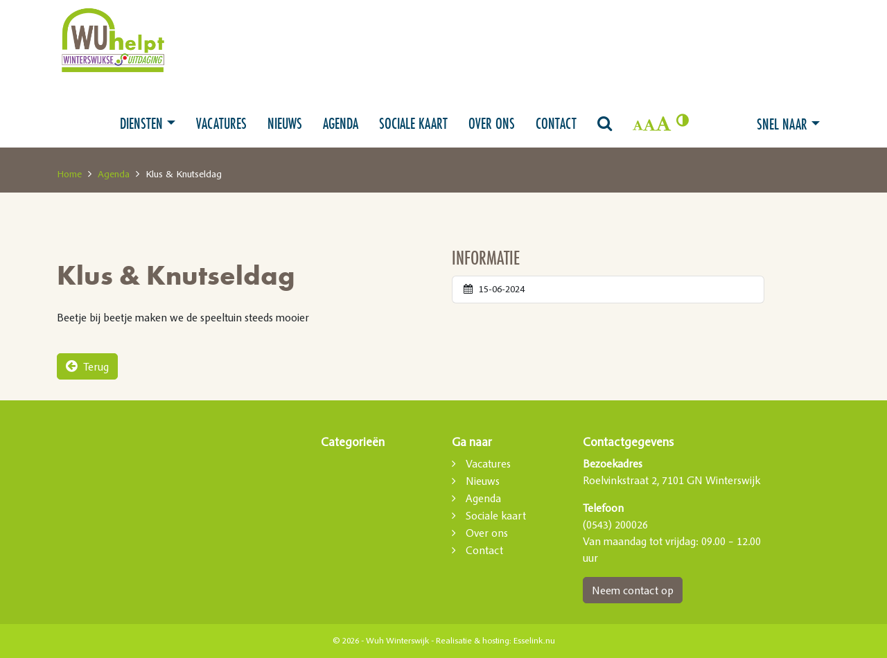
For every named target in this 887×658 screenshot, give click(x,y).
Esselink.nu (534, 640)
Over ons (491, 123)
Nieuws (284, 123)
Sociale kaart (413, 123)
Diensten (141, 123)
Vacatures (221, 123)
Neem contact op (633, 590)
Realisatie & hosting (472, 640)
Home (69, 174)
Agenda (340, 123)
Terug (87, 366)
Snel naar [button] (782, 124)
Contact (556, 123)
